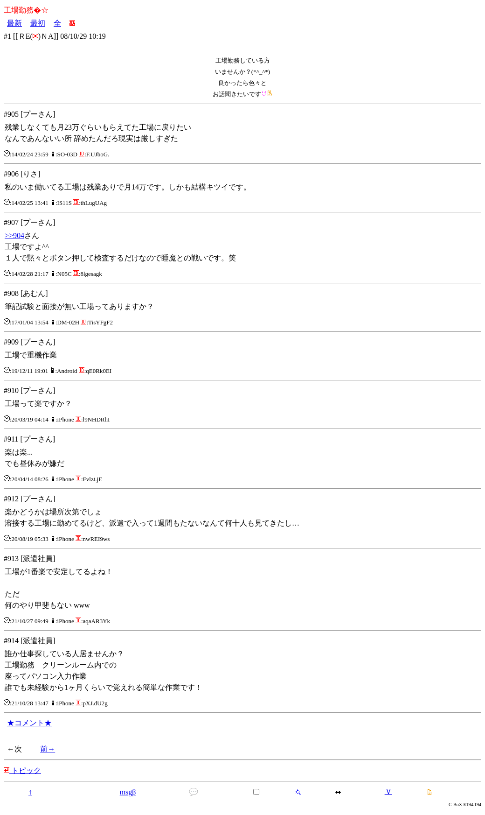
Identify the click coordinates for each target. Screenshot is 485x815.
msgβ (128, 792)
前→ (47, 749)
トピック (22, 770)
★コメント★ (29, 723)
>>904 (14, 235)
